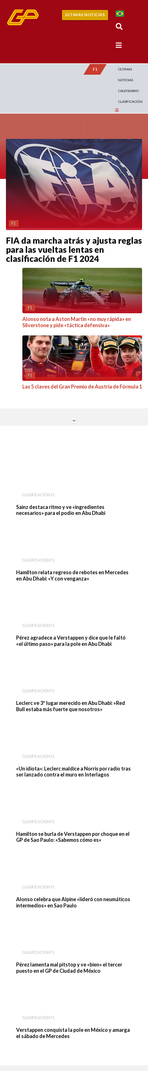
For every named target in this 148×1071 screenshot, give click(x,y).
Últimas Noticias (85, 14)
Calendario (128, 91)
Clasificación (130, 101)
